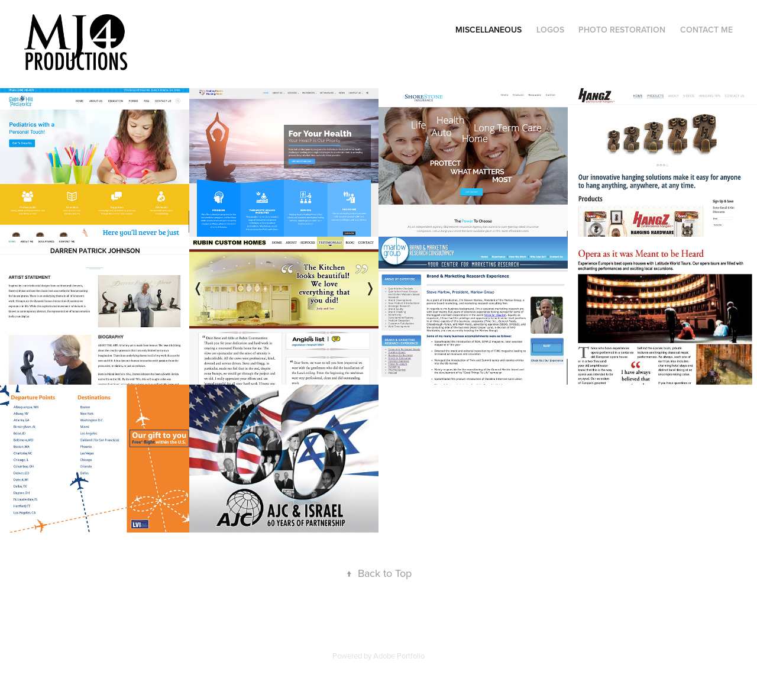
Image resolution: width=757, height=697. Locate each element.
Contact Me (706, 30)
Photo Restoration (621, 30)
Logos (550, 30)
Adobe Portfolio (399, 655)
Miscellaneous (488, 30)
